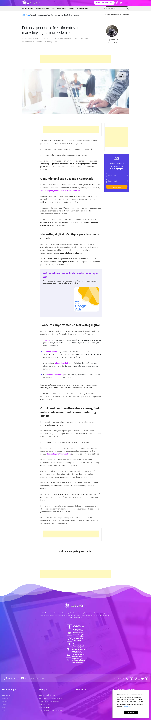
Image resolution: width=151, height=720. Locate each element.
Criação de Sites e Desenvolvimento (50, 710)
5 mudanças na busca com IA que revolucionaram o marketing (123, 15)
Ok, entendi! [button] (131, 712)
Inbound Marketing (42, 8)
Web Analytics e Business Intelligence (50, 698)
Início (24, 15)
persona (48, 340)
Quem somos (6, 695)
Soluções (5, 698)
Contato (4, 710)
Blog (28, 15)
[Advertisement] (75, 59)
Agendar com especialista (104, 3)
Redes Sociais (61, 8)
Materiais (5, 701)
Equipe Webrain (113, 40)
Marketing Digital (28, 8)
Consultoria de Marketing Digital (49, 701)
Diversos (72, 8)
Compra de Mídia (82, 8)
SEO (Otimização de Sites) (47, 695)
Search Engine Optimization (59, 454)
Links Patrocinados (45, 704)
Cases (4, 704)
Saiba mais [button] (126, 707)
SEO (53, 8)
